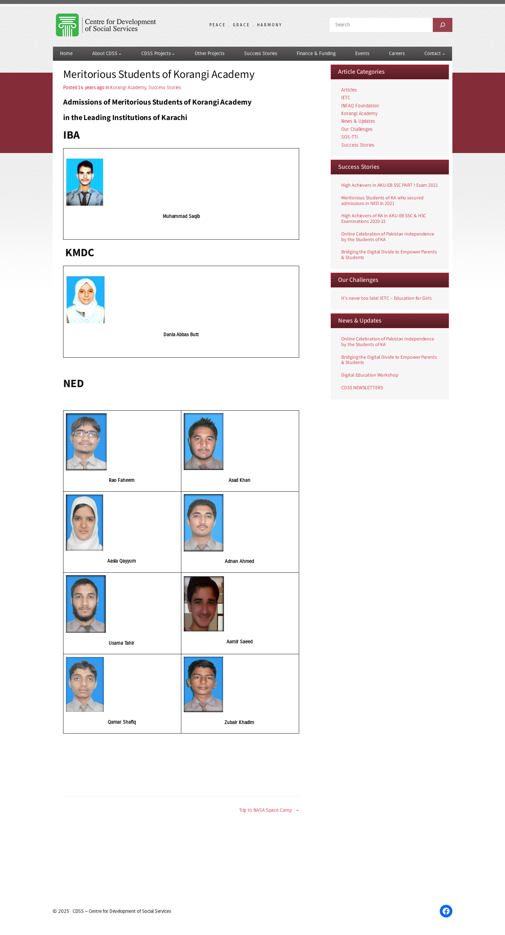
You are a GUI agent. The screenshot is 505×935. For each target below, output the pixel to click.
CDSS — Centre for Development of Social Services (122, 911)
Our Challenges (356, 129)
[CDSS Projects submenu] (173, 53)
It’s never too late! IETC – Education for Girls (386, 298)
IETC (345, 98)
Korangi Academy (128, 88)
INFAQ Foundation (360, 106)
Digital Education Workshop (369, 375)
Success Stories (164, 88)
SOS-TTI (349, 137)
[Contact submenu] (443, 53)
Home (66, 54)
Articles (348, 90)
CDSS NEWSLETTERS (362, 388)
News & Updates (358, 121)
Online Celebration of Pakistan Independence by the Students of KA (387, 237)
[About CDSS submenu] (120, 53)
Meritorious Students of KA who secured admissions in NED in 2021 (382, 201)
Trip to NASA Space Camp (265, 810)
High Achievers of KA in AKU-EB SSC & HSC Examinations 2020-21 (383, 219)
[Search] (442, 25)
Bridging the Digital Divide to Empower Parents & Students (389, 255)
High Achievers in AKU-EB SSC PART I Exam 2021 (389, 185)
